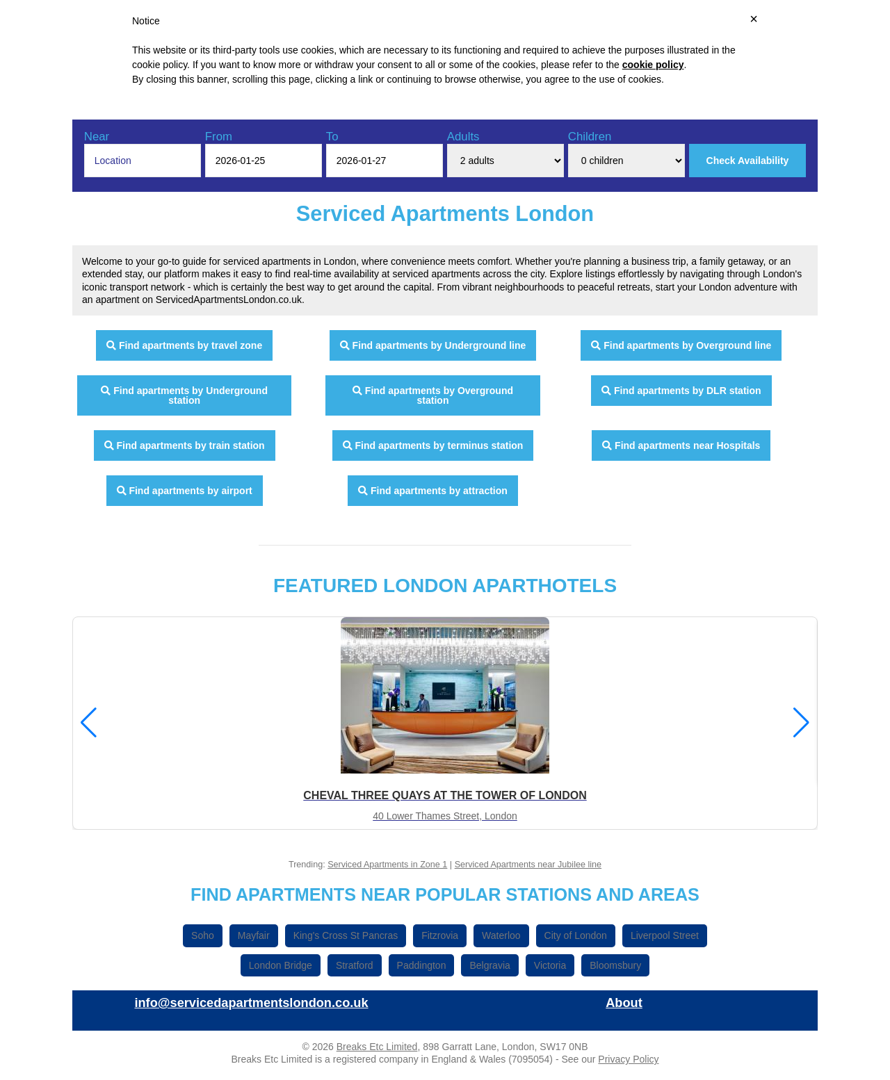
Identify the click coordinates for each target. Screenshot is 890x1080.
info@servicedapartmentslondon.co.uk (251, 1003)
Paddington (421, 965)
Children (590, 136)
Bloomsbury (615, 965)
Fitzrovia (439, 935)
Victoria (550, 965)
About (624, 1003)
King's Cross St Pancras (345, 935)
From (218, 136)
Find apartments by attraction (433, 490)
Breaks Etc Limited (377, 1046)
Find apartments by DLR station (681, 390)
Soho (202, 935)
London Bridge (280, 965)
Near (96, 136)
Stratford (354, 965)
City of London (575, 935)
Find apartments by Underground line (433, 345)
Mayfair (254, 935)
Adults (463, 136)
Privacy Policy (628, 1059)
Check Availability (747, 160)
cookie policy (653, 64)
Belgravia (489, 965)
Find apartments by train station (184, 445)
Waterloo (501, 935)
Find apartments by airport (184, 490)
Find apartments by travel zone (184, 345)
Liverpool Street (665, 935)
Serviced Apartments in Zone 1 (387, 864)
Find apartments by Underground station (184, 395)
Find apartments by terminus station (433, 445)
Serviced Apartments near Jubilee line (528, 864)
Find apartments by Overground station (433, 395)
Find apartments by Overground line (681, 345)
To (332, 136)
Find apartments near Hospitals (681, 445)
